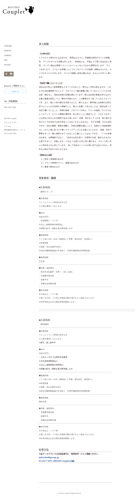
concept (8, 45)
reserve (7, 50)
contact (7, 55)
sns (5, 59)
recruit (7, 64)
